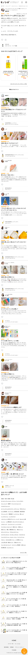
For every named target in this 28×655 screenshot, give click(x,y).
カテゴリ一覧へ (23, 552)
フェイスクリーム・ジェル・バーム (9, 537)
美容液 (8, 498)
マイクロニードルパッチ (6, 527)
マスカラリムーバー (5, 506)
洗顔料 (9, 503)
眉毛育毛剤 (22, 511)
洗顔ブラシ (3, 529)
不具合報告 (14, 650)
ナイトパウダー (19, 501)
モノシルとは (17, 643)
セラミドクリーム (5, 532)
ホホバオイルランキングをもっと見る (18, 83)
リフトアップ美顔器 (16, 545)
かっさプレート (10, 547)
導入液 (12, 498)
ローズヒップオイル (14, 534)
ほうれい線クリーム (10, 539)
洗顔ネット (20, 527)
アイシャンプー (4, 514)
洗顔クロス (15, 527)
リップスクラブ (12, 516)
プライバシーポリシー (19, 647)
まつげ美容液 (4, 511)
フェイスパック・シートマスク (14, 524)
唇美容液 (11, 514)
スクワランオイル (5, 534)
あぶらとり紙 (23, 519)
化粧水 (2, 498)
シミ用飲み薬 (9, 521)
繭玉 (8, 529)
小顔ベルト (23, 545)
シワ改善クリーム (19, 539)
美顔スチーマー (17, 542)
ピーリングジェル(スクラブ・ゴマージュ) (10, 508)
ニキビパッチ (4, 524)
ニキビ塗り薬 (4, 542)
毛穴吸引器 (3, 547)
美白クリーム (20, 529)
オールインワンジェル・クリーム (8, 501)
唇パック (22, 514)
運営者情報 (6, 647)
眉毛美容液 (16, 511)
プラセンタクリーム (14, 532)
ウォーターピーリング (6, 545)
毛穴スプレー (23, 508)
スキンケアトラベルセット (18, 521)
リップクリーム (4, 516)
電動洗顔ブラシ (12, 529)
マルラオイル (22, 534)
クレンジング (4, 503)
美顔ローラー (11, 542)
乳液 (6, 498)
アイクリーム (11, 511)
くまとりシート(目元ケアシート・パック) (10, 519)
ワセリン (3, 539)
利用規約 (12, 647)
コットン (3, 521)
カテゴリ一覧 (10, 643)
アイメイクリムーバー (16, 503)
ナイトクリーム (20, 537)
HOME (14, 640)
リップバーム (16, 514)
